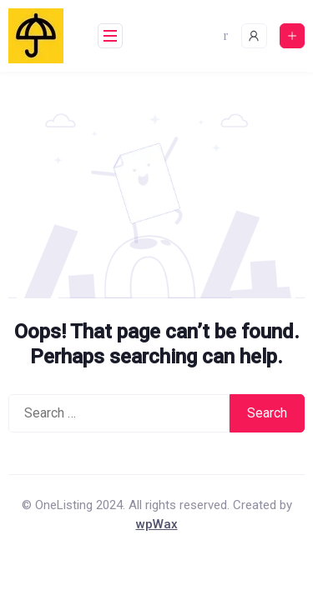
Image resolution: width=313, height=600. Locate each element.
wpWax (157, 524)
